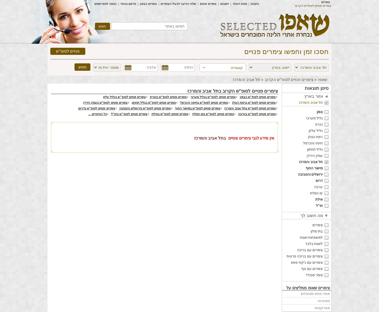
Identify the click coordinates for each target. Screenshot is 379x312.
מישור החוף (314, 168)
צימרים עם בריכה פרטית (305, 256)
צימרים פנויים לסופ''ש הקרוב (289, 79)
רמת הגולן (315, 137)
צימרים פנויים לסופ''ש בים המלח (213, 114)
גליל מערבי (314, 118)
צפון (320, 112)
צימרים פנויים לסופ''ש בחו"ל (129, 114)
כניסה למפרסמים (105, 3)
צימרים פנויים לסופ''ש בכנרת (168, 97)
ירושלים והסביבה (310, 174)
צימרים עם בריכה (310, 250)
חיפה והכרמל (313, 143)
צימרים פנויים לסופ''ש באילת (170, 114)
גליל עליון (316, 131)
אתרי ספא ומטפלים (315, 294)
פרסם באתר (128, 3)
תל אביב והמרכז (311, 103)
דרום (319, 181)
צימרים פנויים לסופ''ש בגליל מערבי (213, 97)
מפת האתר (240, 3)
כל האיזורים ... (97, 114)
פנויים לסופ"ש (68, 51)
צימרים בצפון (148, 3)
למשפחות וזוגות (311, 238)
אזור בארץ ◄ (316, 96)
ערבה (318, 187)
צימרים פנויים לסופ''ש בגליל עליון (124, 97)
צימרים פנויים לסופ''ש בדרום (96, 108)
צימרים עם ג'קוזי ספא (307, 263)
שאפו (322, 79)
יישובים (224, 3)
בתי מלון (317, 231)
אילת (319, 199)
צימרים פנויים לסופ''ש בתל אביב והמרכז (250, 108)
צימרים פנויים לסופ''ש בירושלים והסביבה (145, 108)
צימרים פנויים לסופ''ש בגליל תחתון (154, 102)
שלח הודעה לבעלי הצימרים (178, 3)
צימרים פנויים (208, 3)
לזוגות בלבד (314, 244)
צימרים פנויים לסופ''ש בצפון (258, 97)
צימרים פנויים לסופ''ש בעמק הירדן (105, 102)
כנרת (319, 124)
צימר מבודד (314, 275)
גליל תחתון (315, 149)
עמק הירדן (315, 156)
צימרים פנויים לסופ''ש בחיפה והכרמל (204, 102)
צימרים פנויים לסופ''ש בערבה (257, 114)
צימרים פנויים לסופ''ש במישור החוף (197, 108)
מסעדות (324, 301)
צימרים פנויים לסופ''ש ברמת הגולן (254, 102)
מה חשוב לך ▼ (314, 215)
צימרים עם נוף (312, 269)
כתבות (255, 3)
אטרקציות (322, 308)
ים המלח (316, 193)
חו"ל (319, 206)
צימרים (325, 2)
